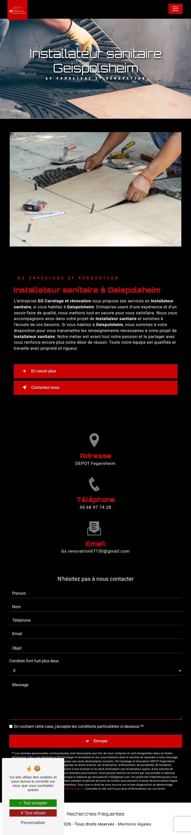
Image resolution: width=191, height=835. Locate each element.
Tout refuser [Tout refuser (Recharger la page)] (33, 813)
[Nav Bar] (175, 9)
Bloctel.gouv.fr (74, 788)
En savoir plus (38, 371)
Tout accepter (33, 803)
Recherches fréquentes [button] (95, 814)
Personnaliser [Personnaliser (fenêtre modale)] (33, 823)
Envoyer (101, 741)
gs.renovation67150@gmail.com (95, 546)
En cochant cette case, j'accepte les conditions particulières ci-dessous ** (79, 726)
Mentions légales (134, 824)
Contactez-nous (39, 387)
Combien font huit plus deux (34, 661)
